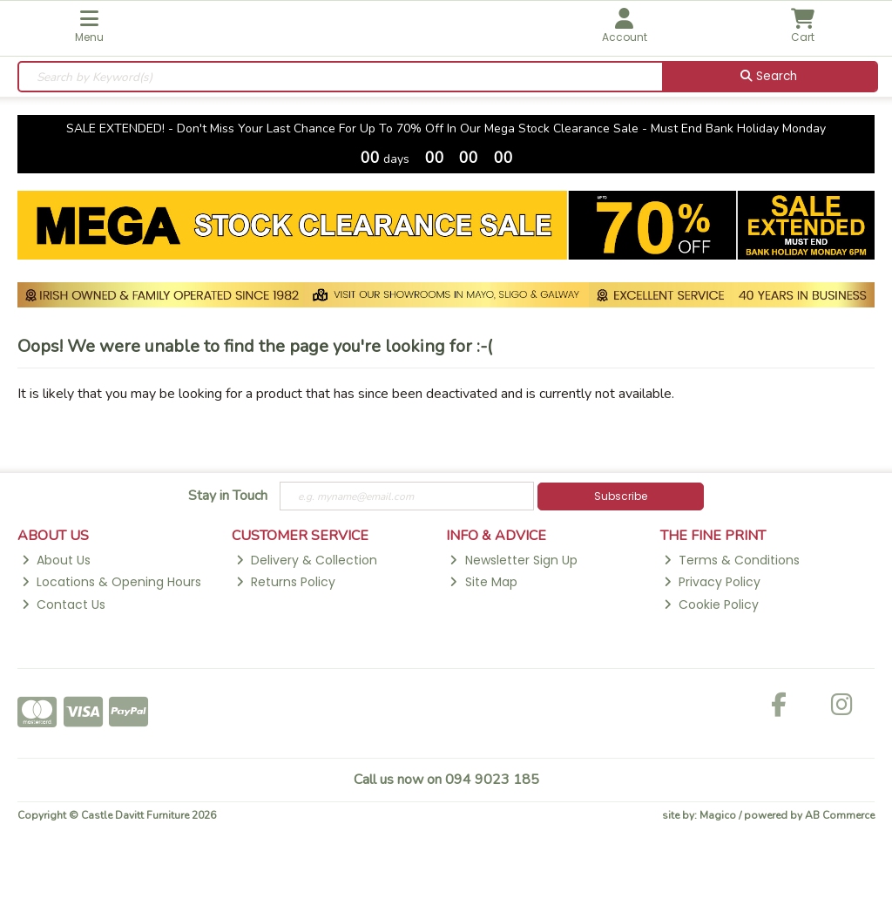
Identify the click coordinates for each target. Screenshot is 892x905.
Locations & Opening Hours (111, 582)
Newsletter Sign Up (513, 560)
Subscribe (620, 496)
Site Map (483, 582)
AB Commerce (840, 815)
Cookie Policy (711, 604)
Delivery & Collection (306, 560)
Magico (717, 815)
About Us (56, 560)
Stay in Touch (227, 496)
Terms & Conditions (732, 560)
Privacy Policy (712, 582)
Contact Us (63, 604)
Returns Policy (285, 582)
